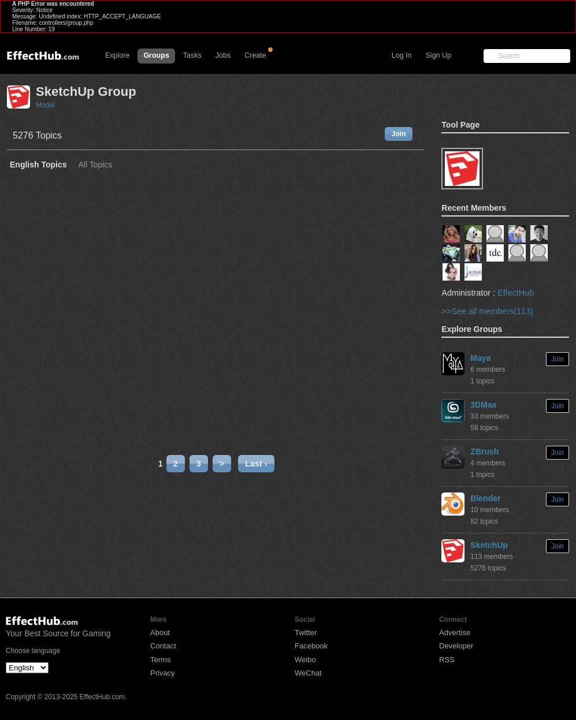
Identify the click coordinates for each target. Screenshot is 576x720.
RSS (447, 659)
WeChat (308, 673)
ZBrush (484, 451)
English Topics (38, 165)
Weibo (305, 659)
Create (255, 55)
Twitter (306, 632)
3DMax (483, 404)
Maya (480, 358)
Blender (485, 498)
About (160, 632)
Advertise (454, 632)
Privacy (162, 673)
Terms (160, 659)
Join (399, 134)
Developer (456, 645)
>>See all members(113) (487, 311)
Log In (402, 55)
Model (45, 105)
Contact (163, 645)
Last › (256, 463)
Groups (156, 55)
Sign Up (438, 55)
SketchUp (489, 545)
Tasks (192, 55)
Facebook (311, 645)
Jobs (223, 55)
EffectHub (515, 292)
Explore (117, 55)
